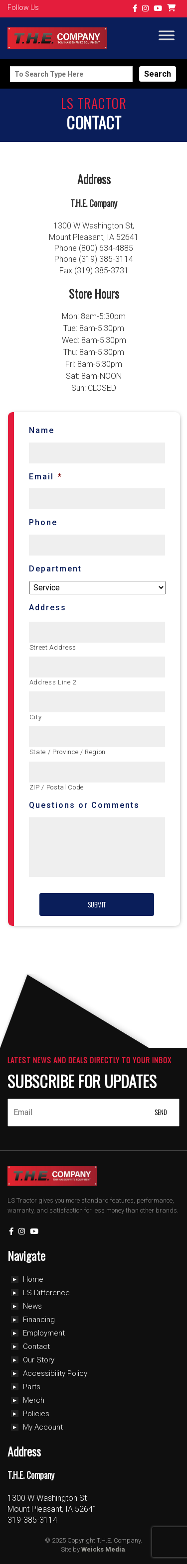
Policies (36, 1413)
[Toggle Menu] (167, 35)
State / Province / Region (67, 752)
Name (41, 430)
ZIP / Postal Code (56, 787)
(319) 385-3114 (106, 259)
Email (45, 476)
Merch (33, 1400)
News (32, 1306)
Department (55, 568)
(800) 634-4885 (106, 248)
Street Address (52, 647)
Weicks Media (103, 1549)
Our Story (38, 1359)
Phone (43, 522)
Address (47, 607)
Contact (36, 1346)
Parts (31, 1386)
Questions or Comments (84, 805)
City (35, 717)
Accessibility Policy (55, 1373)
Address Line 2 (52, 682)
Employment (44, 1333)
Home (33, 1279)
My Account (43, 1427)
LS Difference (46, 1292)
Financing (39, 1319)
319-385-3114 (32, 1520)
